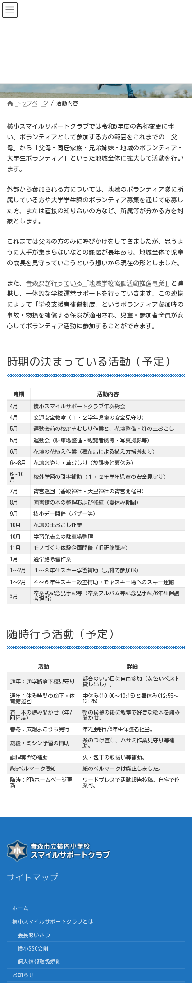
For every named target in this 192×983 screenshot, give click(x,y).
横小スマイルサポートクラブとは (52, 921)
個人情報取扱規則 (39, 961)
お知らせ (23, 975)
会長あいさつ (34, 935)
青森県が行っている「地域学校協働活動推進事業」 (98, 283)
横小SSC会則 (33, 948)
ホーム (20, 908)
